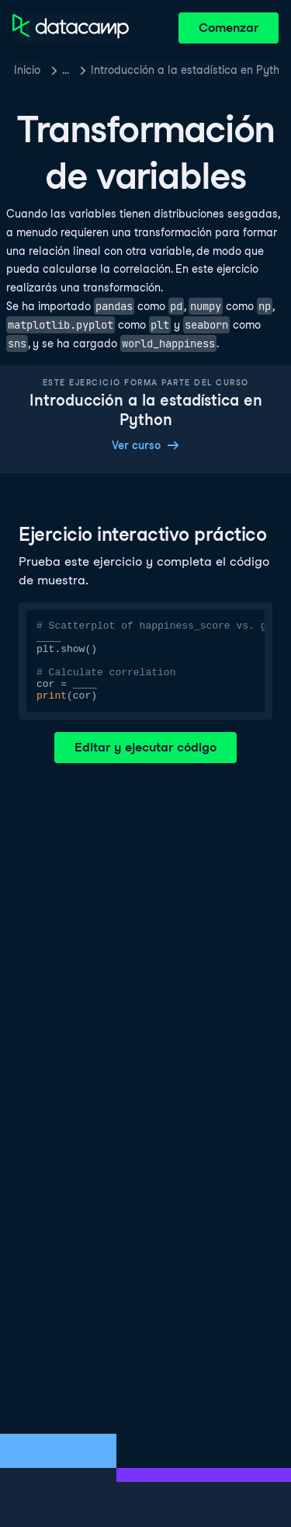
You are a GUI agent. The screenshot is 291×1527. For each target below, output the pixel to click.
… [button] (65, 70)
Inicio (27, 70)
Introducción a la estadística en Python (185, 70)
